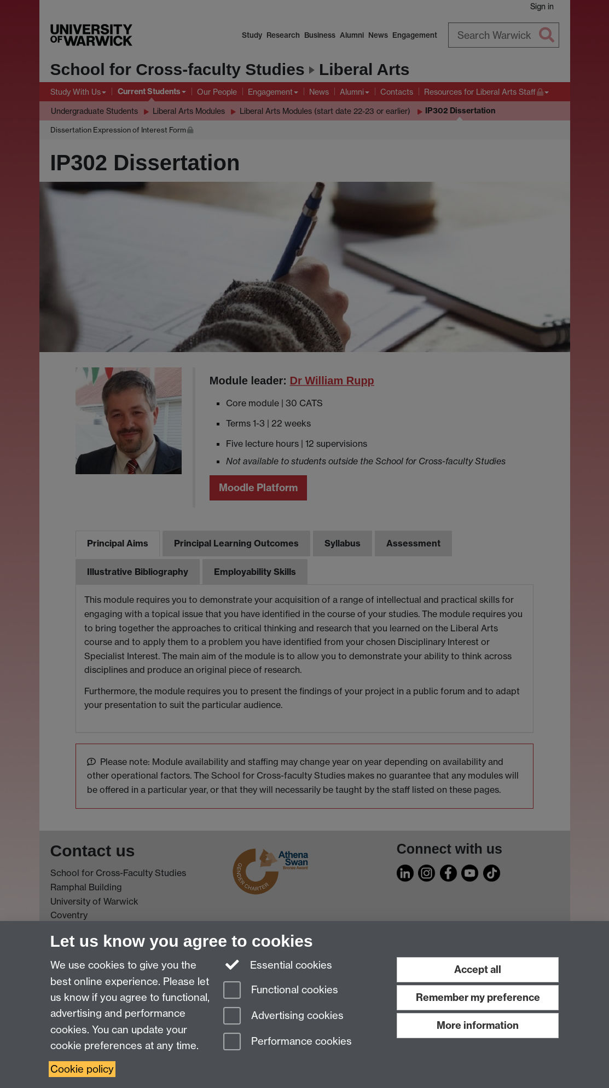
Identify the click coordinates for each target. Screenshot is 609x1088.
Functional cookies (280, 991)
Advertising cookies (283, 1016)
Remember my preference (478, 997)
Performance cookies (287, 1042)
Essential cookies (277, 964)
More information (478, 1025)
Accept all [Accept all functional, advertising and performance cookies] (477, 969)
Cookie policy (82, 1069)
